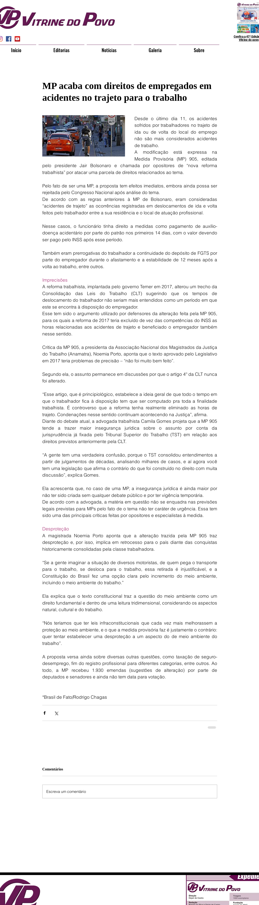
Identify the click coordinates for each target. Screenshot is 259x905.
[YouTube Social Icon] (17, 39)
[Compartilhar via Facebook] (44, 713)
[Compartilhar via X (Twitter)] (56, 713)
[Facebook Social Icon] (8, 39)
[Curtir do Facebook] (120, 890)
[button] (61, 48)
